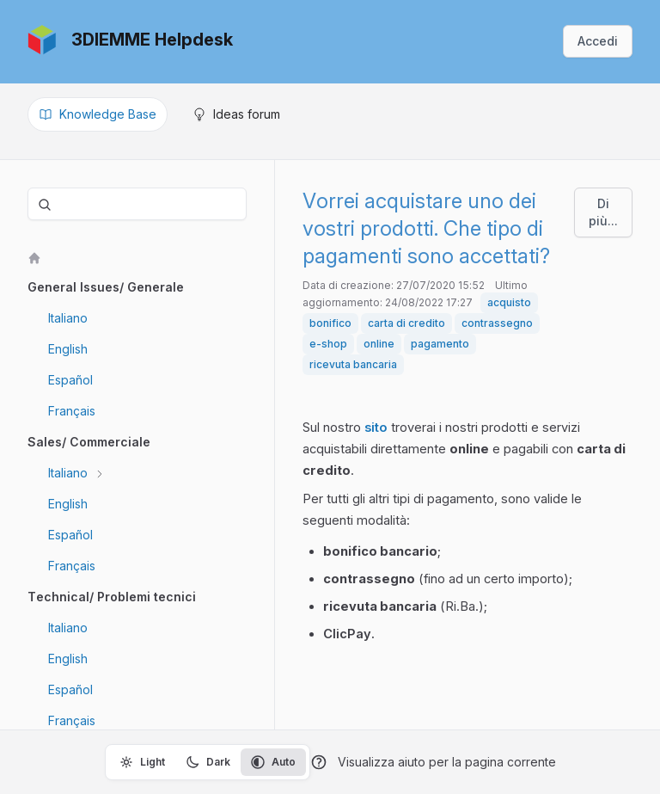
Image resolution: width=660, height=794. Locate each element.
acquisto (509, 302)
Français (71, 410)
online (379, 343)
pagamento (440, 343)
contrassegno (497, 323)
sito (376, 427)
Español (70, 379)
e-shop (328, 343)
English (68, 349)
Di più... (603, 212)
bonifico (330, 323)
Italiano (68, 318)
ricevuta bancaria (353, 364)
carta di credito (406, 323)
